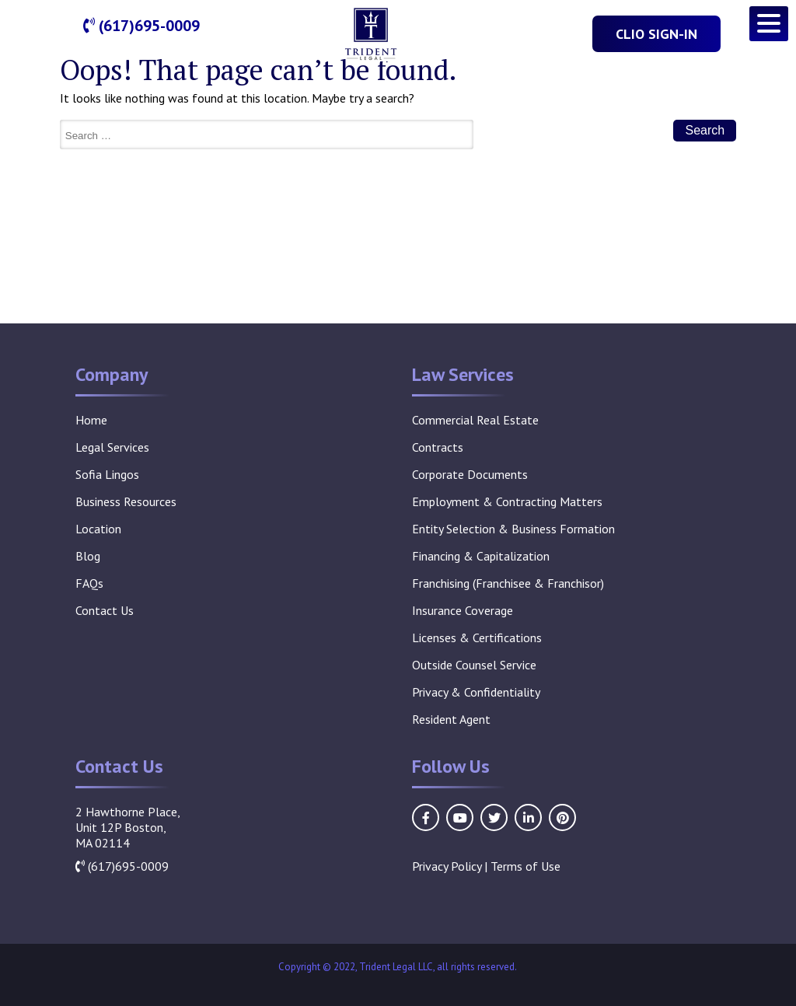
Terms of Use (525, 866)
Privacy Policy (446, 866)
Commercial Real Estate (475, 420)
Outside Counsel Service (474, 664)
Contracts (437, 447)
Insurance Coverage (462, 610)
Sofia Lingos (107, 474)
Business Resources (125, 501)
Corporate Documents (470, 474)
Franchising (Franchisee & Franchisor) (508, 583)
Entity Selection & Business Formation (513, 528)
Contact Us (104, 610)
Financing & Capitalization (481, 556)
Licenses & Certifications (477, 637)
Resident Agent (451, 719)
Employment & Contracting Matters (507, 501)
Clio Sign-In (656, 34)
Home (91, 420)
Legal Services (112, 447)
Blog (87, 556)
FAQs (89, 583)
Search (704, 130)
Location (98, 528)
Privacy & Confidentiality (476, 692)
